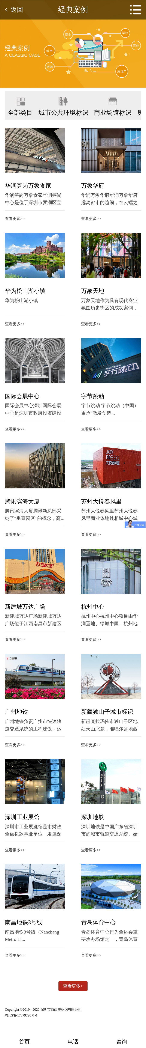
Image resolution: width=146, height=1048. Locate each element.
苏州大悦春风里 (95, 503)
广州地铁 (16, 715)
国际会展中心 (22, 397)
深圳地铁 (86, 821)
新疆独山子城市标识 (101, 715)
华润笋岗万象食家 (28, 185)
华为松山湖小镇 (25, 291)
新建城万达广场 (25, 609)
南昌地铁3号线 (24, 927)
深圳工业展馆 (22, 821)
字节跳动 (86, 397)
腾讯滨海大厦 (22, 503)
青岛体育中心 (92, 927)
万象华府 (86, 185)
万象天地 (86, 291)
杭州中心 (86, 609)
